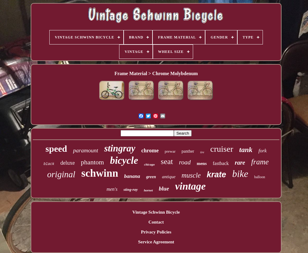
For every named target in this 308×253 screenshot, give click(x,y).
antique (168, 176)
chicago (149, 164)
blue (164, 188)
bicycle (124, 160)
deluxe (67, 163)
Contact (156, 222)
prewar (170, 151)
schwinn (99, 173)
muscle (191, 175)
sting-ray (130, 189)
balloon (259, 177)
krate (216, 174)
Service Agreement (156, 241)
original (61, 174)
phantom (92, 162)
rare (240, 162)
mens (202, 163)
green (151, 177)
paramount (85, 150)
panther (188, 151)
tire (202, 152)
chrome (150, 151)
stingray (119, 148)
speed (56, 149)
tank (245, 150)
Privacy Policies (156, 232)
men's (111, 189)
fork (262, 151)
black (49, 164)
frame (260, 162)
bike (240, 173)
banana (132, 176)
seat (167, 161)
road (185, 162)
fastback (221, 163)
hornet (148, 190)
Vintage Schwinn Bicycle (156, 212)
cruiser (221, 149)
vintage (190, 186)
